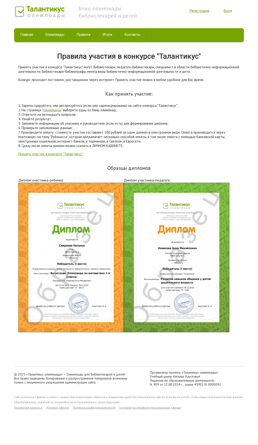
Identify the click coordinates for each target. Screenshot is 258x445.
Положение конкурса (28, 407)
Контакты (132, 34)
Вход (228, 10)
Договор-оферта (57, 407)
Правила (83, 34)
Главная (26, 34)
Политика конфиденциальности (94, 407)
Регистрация (199, 10)
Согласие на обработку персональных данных (150, 407)
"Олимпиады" (52, 110)
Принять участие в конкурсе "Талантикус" (50, 154)
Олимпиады (54, 34)
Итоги (107, 34)
